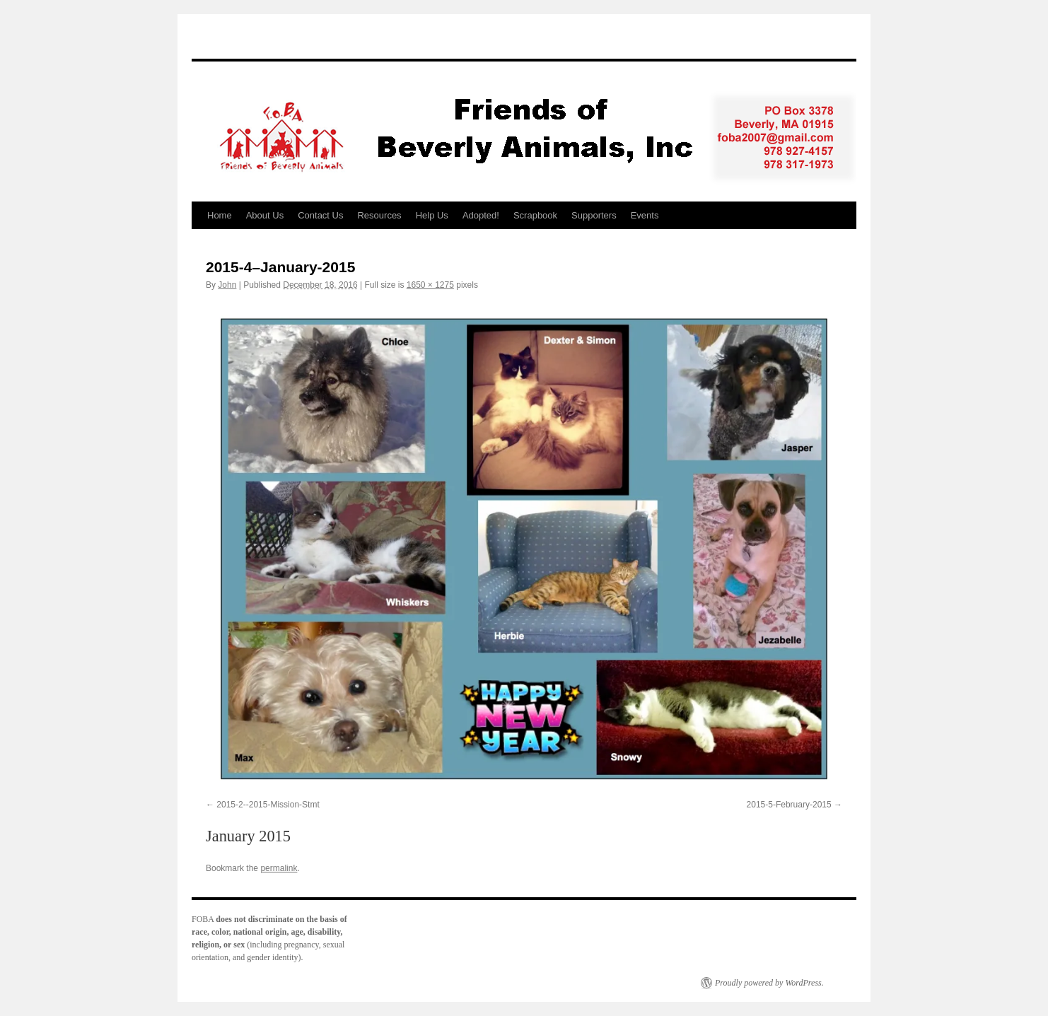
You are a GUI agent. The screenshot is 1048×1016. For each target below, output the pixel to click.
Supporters (594, 215)
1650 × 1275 (430, 285)
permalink (278, 868)
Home (219, 215)
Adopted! (480, 215)
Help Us (432, 215)
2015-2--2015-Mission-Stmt (267, 805)
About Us (265, 215)
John (227, 285)
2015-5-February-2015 (789, 805)
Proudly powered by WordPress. (769, 983)
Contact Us (320, 215)
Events (645, 215)
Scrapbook (535, 215)
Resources (379, 215)
